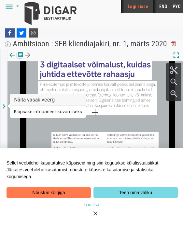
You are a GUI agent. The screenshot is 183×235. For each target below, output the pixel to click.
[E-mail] (33, 33)
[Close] (91, 217)
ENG (163, 6)
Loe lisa (91, 204)
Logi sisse (138, 6)
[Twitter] (21, 33)
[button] (11, 6)
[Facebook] (10, 33)
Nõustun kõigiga (48, 192)
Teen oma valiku (135, 192)
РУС (176, 6)
